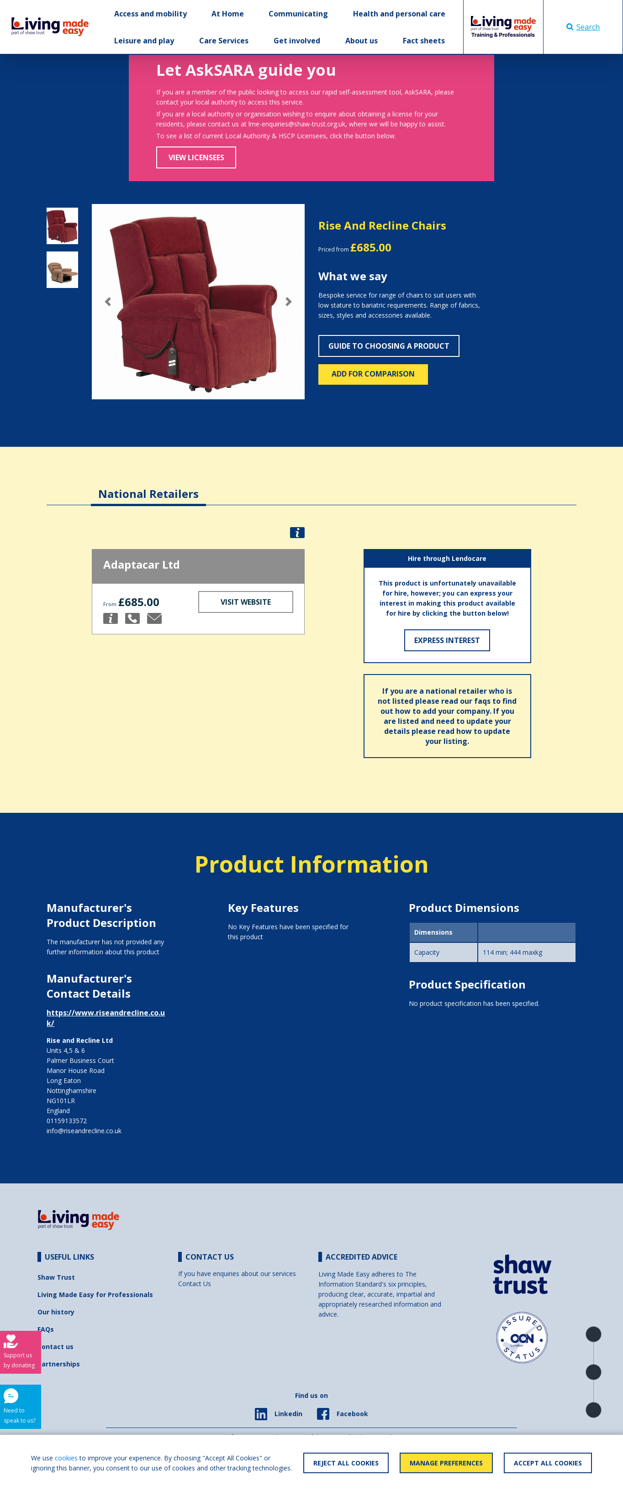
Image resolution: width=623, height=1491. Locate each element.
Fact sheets (424, 41)
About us (361, 41)
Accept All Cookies (548, 1463)
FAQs (45, 1329)
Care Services (223, 41)
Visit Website (246, 602)
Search (583, 27)
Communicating (298, 14)
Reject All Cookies (346, 1463)
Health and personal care (399, 14)
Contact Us (194, 1283)
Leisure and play (144, 41)
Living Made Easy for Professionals (95, 1294)
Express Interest (447, 640)
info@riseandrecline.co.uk (84, 1130)
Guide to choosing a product (388, 346)
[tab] (148, 487)
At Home (227, 14)
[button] (108, 302)
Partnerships (58, 1364)
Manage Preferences (446, 1463)
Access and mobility (150, 14)
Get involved (297, 41)
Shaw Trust (56, 1277)
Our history (55, 1312)
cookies (66, 1458)
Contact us (55, 1346)
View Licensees (196, 157)
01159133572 (67, 1120)
